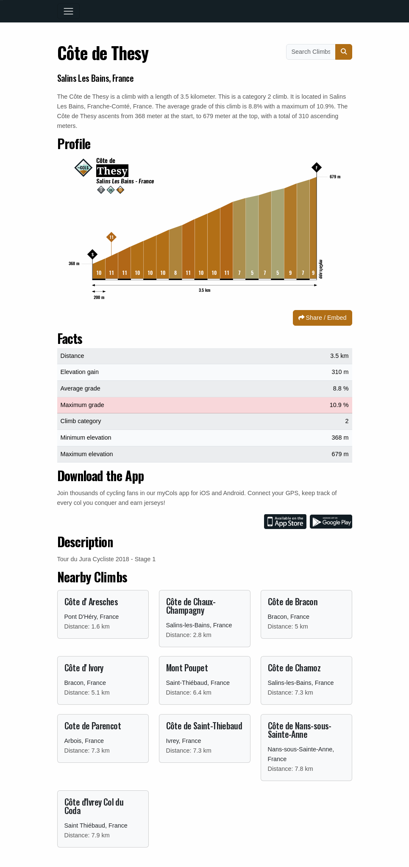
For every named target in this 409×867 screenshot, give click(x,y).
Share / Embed (322, 317)
